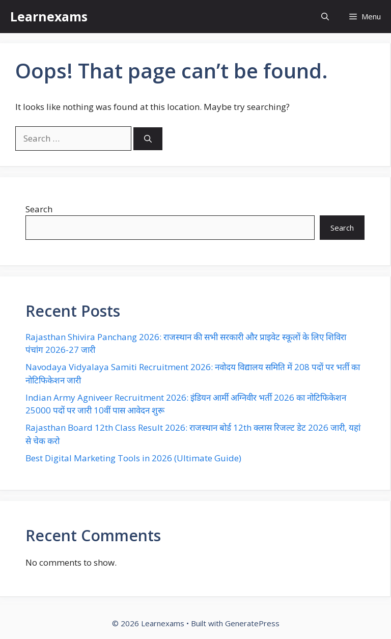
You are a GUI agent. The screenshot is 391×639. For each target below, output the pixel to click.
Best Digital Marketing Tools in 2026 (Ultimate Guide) (133, 458)
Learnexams (49, 16)
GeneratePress (252, 623)
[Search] (147, 138)
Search (38, 209)
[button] (325, 16)
